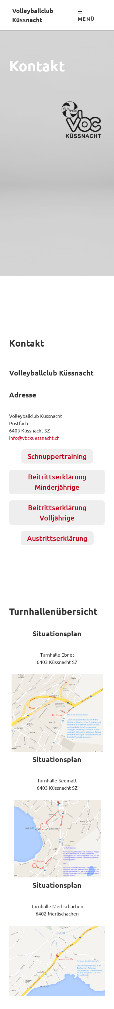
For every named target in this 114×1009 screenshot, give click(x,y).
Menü (86, 15)
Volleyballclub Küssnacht (32, 15)
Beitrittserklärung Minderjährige (57, 482)
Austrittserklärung (57, 538)
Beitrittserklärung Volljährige (57, 512)
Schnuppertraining (57, 456)
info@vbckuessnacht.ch (34, 438)
